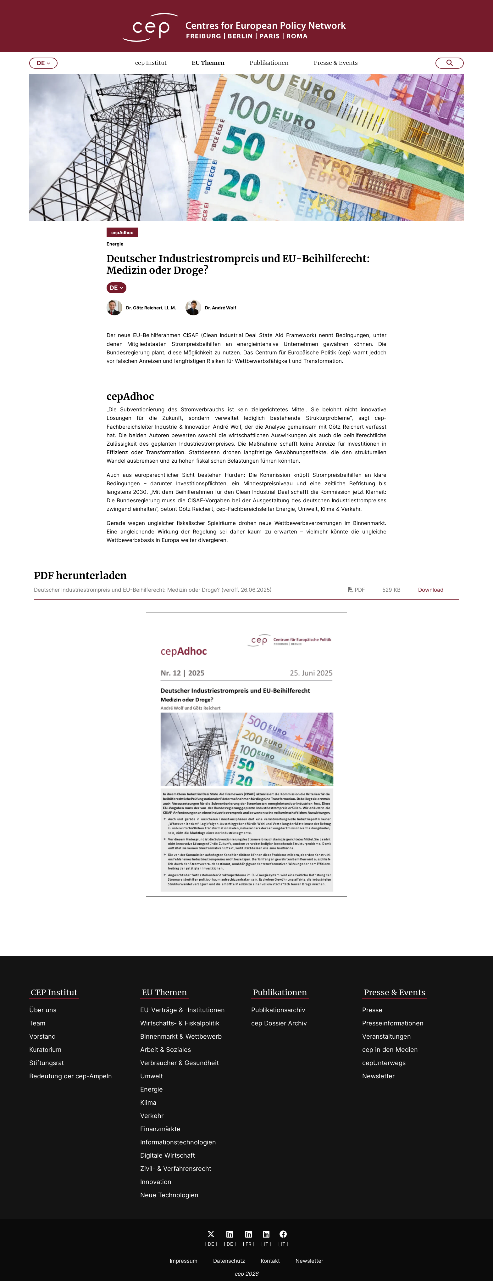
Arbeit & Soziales (165, 1049)
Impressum (183, 1261)
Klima (148, 1102)
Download (431, 598)
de (43, 71)
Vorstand (42, 1036)
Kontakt (270, 1261)
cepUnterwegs (384, 1063)
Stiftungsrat (46, 1063)
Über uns (42, 1010)
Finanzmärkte (160, 1129)
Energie (151, 1089)
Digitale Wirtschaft (167, 1155)
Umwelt (151, 1076)
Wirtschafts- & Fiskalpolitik (179, 1023)
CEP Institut (54, 992)
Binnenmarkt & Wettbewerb (181, 1036)
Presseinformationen (393, 1023)
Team (37, 1023)
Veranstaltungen (386, 1036)
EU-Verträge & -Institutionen (182, 1010)
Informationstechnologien (178, 1142)
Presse (372, 1010)
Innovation (155, 1182)
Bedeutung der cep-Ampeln (70, 1076)
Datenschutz (229, 1261)
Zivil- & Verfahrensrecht (175, 1168)
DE (116, 296)
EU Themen (208, 71)
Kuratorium (45, 1049)
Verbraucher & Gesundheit (179, 1063)
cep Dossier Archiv (279, 1023)
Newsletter (378, 1076)
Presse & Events (336, 71)
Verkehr (151, 1116)
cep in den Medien (390, 1049)
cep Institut (151, 71)
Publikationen (269, 71)
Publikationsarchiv (278, 1010)
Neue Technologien (169, 1195)
